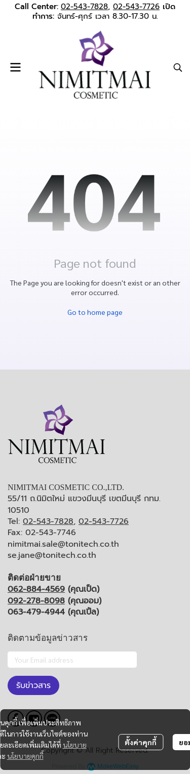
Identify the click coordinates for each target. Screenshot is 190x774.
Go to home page (95, 311)
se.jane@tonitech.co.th (52, 555)
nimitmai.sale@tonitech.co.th (63, 544)
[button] (178, 67)
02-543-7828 (84, 6)
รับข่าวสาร (33, 685)
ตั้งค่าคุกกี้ (141, 742)
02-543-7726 (136, 6)
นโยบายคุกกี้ (25, 755)
